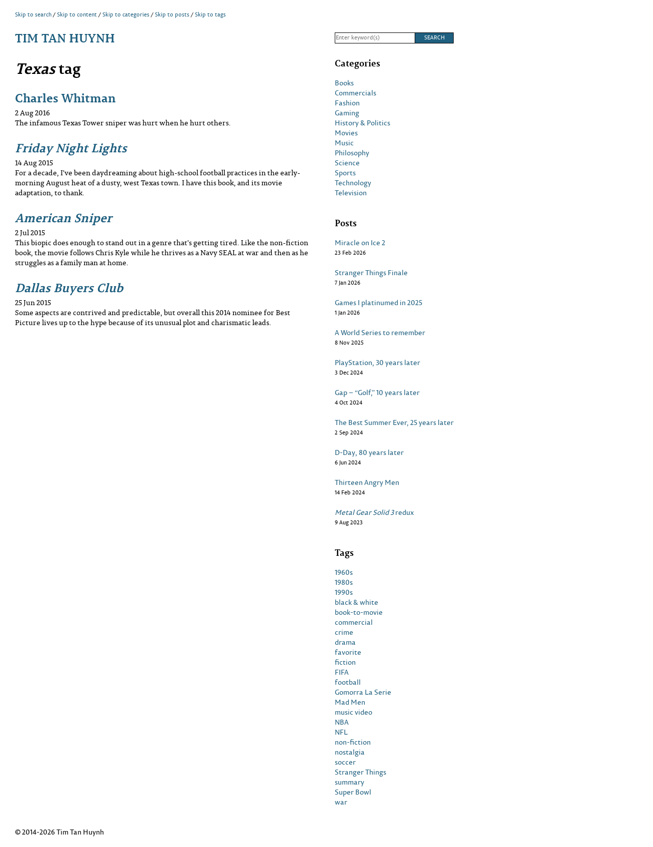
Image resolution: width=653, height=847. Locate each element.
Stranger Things (360, 772)
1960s (344, 572)
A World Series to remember (380, 333)
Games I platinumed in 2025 (378, 303)
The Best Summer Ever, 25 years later (394, 422)
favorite (348, 652)
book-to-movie (359, 612)
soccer (345, 762)
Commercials (355, 93)
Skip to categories (125, 14)
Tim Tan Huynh (65, 37)
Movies (346, 133)
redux (374, 512)
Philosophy (352, 153)
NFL (341, 732)
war (341, 802)
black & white (356, 602)
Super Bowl (353, 792)
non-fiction (353, 742)
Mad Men (350, 702)
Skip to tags (210, 14)
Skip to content (77, 14)
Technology (353, 183)
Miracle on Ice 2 (360, 243)
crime (344, 632)
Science (347, 163)
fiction (345, 662)
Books (344, 83)
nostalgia (350, 752)
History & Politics (362, 123)
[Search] (375, 37)
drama (345, 642)
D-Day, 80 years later (369, 452)
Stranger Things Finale (371, 273)
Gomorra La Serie (363, 692)
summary (349, 782)
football (348, 682)
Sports (345, 173)
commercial (354, 622)
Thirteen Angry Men (367, 482)
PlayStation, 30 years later (377, 363)
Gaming (347, 113)
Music (344, 143)
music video (353, 712)
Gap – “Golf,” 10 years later (377, 393)
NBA (342, 722)
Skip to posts (172, 14)
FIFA (342, 672)
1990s (344, 592)
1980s (344, 582)
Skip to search (33, 14)
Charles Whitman (65, 97)
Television (351, 193)
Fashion (347, 103)
